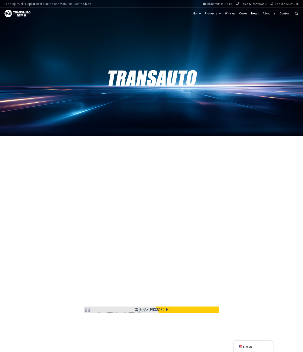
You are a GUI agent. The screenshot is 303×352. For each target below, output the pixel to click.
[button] (296, 13)
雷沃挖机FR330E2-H (151, 309)
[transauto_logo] (17, 13)
